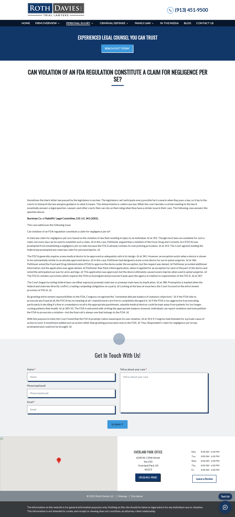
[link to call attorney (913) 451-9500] (187, 9)
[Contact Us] (205, 23)
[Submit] (117, 424)
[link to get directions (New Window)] (148, 464)
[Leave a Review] (204, 479)
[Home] (25, 23)
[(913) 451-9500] (147, 477)
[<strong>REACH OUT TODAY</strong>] (117, 48)
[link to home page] (56, 10)
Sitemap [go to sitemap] (122, 496)
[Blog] (187, 23)
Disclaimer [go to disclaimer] (137, 496)
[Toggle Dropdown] (59, 23)
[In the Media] (169, 23)
